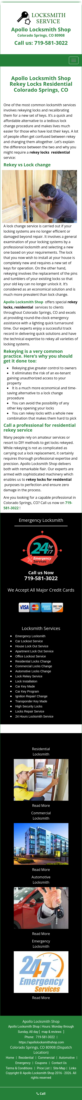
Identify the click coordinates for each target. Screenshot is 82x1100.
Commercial (46, 1057)
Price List (43, 1068)
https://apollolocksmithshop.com (41, 1042)
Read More (41, 805)
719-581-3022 (51, 42)
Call (41, 1093)
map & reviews (52, 1032)
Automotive (67, 1057)
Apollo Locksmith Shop (23, 302)
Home (10, 1057)
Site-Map (59, 1068)
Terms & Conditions (19, 1068)
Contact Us (59, 1063)
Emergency (22, 1063)
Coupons (41, 1063)
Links (72, 1068)
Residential (26, 1057)
